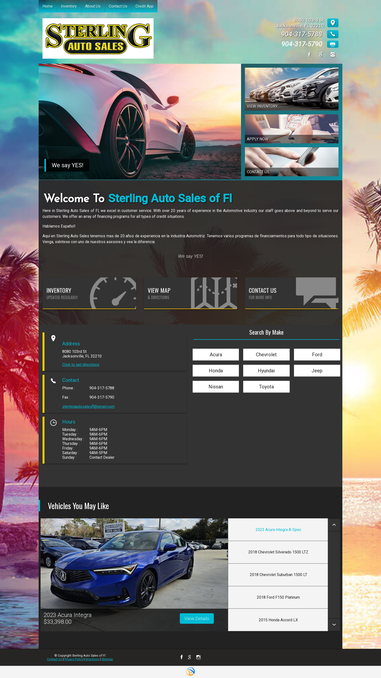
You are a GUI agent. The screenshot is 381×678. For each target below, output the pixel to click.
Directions (92, 659)
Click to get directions (80, 364)
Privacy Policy (73, 659)
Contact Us (54, 659)
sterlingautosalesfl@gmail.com (88, 406)
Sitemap (107, 659)
